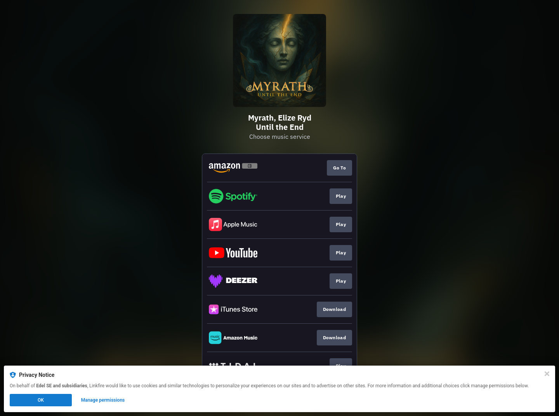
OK (41, 400)
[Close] (547, 374)
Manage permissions (103, 400)
